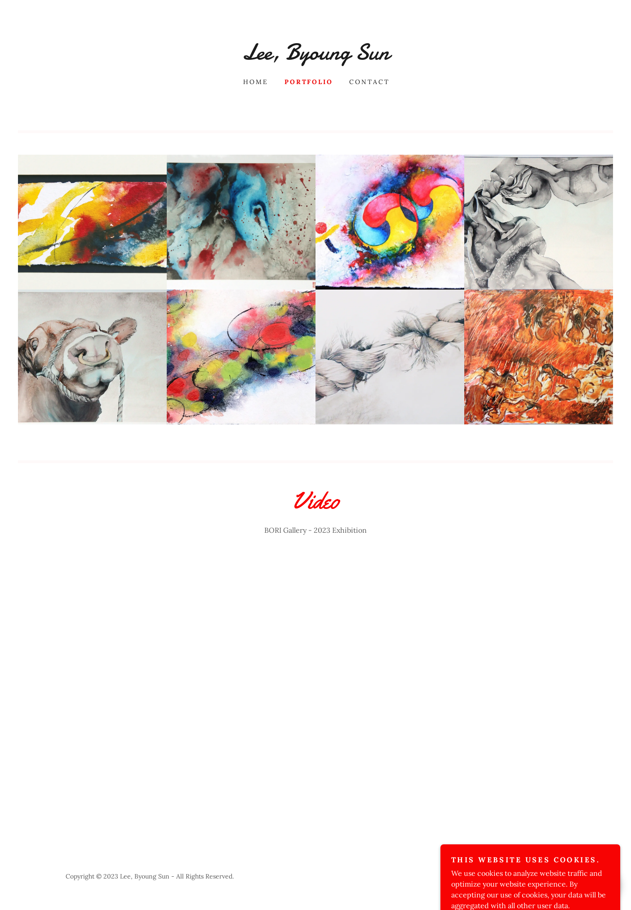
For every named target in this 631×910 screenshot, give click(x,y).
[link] (315, 56)
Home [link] (255, 82)
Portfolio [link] (308, 82)
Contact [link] (369, 82)
